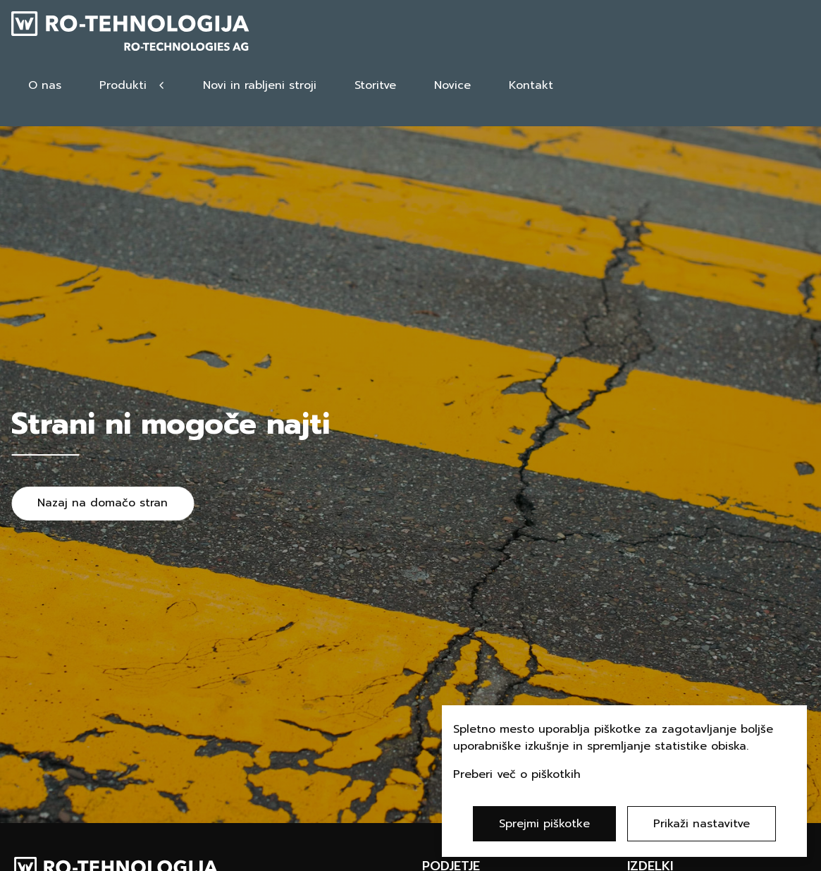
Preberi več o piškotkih (517, 774)
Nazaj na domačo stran (102, 502)
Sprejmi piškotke (544, 823)
